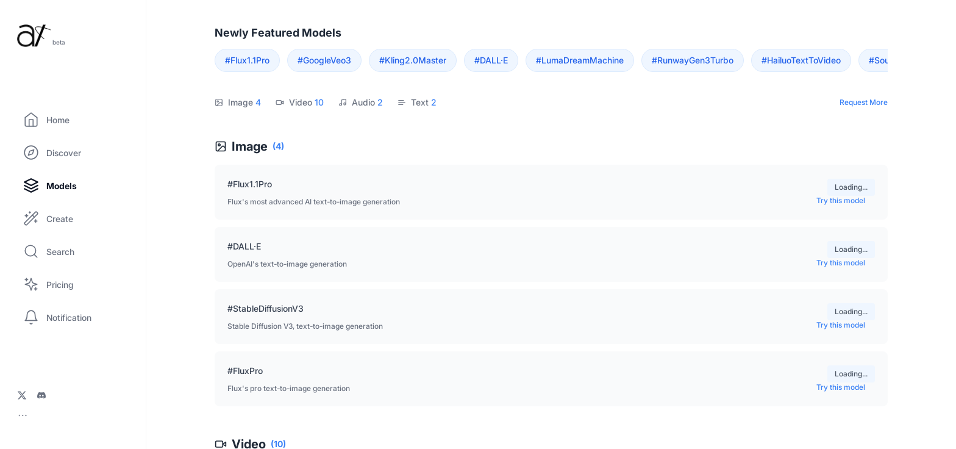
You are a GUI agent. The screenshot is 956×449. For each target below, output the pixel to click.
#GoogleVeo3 (324, 60)
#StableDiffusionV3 (265, 308)
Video (300, 102)
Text (417, 102)
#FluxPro (245, 370)
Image (238, 102)
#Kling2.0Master (412, 60)
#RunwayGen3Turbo (692, 60)
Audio (360, 102)
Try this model (845, 200)
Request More (864, 102)
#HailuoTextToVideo (801, 60)
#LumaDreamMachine (580, 60)
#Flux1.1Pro (247, 60)
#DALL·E (491, 60)
